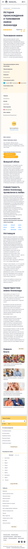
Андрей (5, 225)
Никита (5, 227)
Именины (5, 538)
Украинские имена (6, 443)
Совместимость (9, 154)
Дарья (5, 467)
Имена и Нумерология (8, 510)
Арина (4, 477)
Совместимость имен (8, 518)
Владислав (13, 229)
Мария (5, 463)
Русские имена (5, 433)
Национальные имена (8, 536)
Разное (4, 513)
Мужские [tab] (17, 455)
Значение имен (6, 8)
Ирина (5, 472)
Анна (4, 460)
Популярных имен (14, 129)
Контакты (8, 547)
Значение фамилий (12, 538)
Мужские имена (6, 498)
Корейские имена (6, 435)
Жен (5, 423)
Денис (19, 225)
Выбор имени (6, 501)
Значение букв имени (10, 156)
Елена (4, 465)
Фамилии (5, 491)
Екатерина (6, 475)
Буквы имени (6, 505)
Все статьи (21, 348)
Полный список (14, 446)
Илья (4, 229)
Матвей (12, 227)
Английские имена (6, 430)
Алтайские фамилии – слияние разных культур (13, 407)
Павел (19, 227)
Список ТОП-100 (14, 483)
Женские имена (6, 496)
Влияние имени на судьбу (9, 503)
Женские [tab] (11, 455)
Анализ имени (21, 538)
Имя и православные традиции (10, 508)
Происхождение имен (8, 493)
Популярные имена (16, 8)
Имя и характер (6, 515)
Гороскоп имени (6, 523)
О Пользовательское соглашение (18, 547)
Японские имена (6, 438)
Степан (20, 229)
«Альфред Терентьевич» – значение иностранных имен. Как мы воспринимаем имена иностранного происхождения (12, 393)
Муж (9, 423)
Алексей (13, 225)
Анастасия (5, 458)
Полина (5, 480)
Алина (4, 470)
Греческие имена (6, 440)
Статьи (4, 540)
